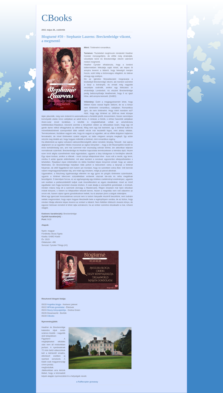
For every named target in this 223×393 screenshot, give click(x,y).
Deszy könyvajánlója (56, 310)
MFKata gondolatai (56, 307)
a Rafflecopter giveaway (87, 382)
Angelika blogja (54, 304)
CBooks (57, 18)
